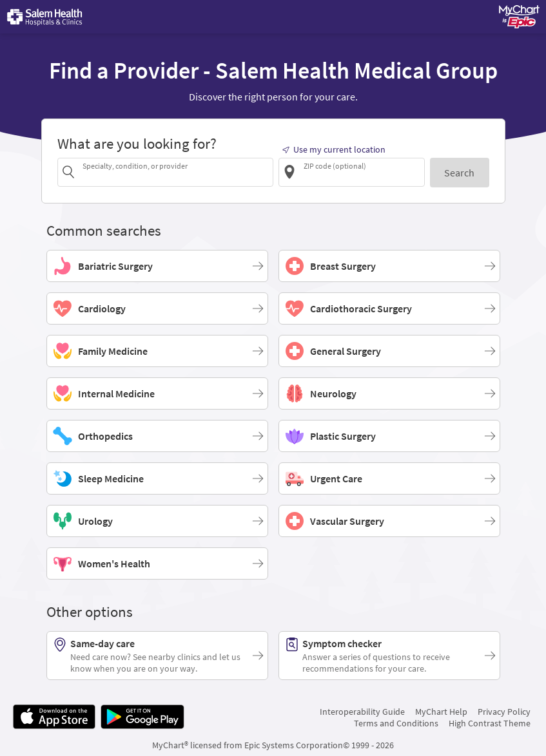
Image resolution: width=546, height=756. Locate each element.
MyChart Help (441, 711)
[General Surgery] (389, 350)
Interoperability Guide (362, 711)
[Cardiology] (157, 308)
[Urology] (157, 521)
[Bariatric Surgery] (157, 265)
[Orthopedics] (157, 436)
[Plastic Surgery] (389, 436)
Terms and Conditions (396, 723)
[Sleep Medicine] (157, 478)
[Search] (459, 172)
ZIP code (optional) (335, 166)
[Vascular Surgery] (389, 521)
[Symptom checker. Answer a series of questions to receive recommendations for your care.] (389, 655)
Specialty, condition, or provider (135, 166)
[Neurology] (389, 393)
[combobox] (176, 171)
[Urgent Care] (389, 478)
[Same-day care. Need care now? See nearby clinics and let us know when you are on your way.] (157, 655)
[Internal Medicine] (157, 393)
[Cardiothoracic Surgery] (389, 308)
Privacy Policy (504, 711)
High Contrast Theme (490, 723)
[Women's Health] (157, 563)
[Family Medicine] (157, 350)
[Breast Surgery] (389, 265)
